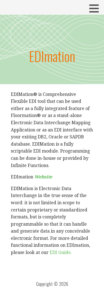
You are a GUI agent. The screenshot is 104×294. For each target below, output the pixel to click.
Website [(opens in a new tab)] (43, 177)
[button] (96, 8)
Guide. (65, 252)
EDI (53, 252)
